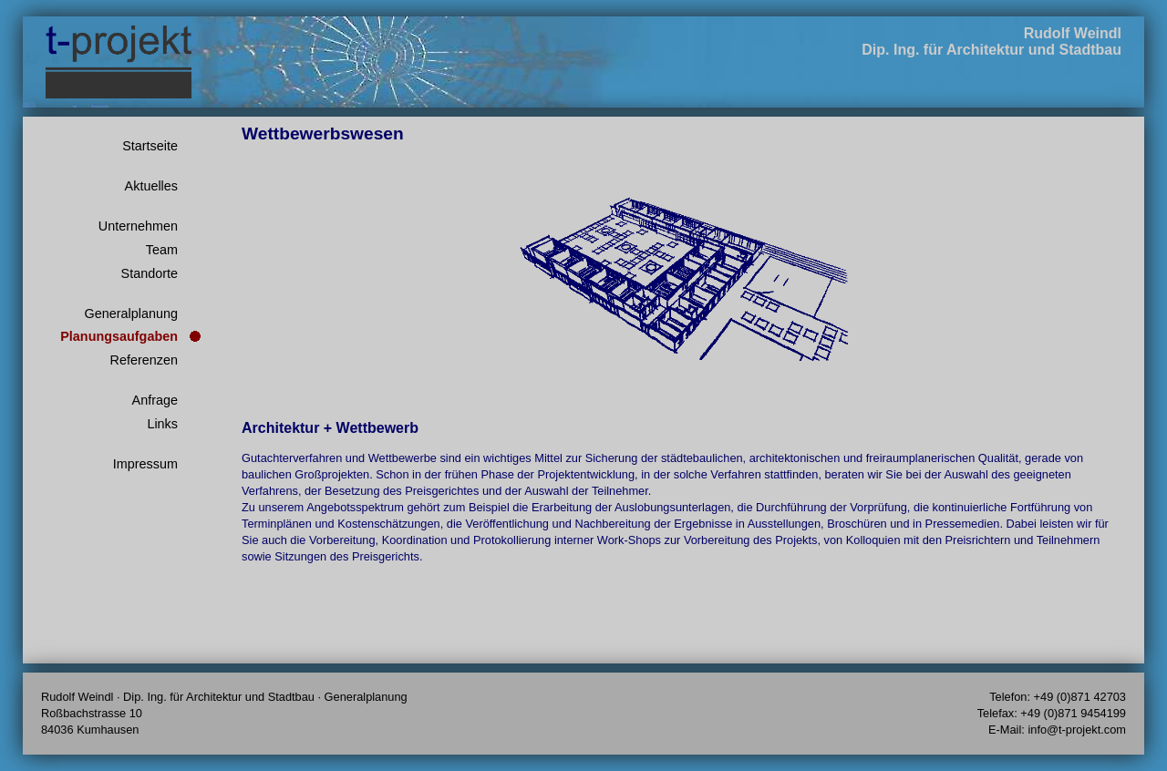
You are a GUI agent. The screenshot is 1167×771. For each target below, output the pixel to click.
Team (162, 249)
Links (162, 423)
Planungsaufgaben (119, 336)
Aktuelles (151, 186)
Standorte (149, 273)
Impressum (145, 464)
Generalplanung (131, 313)
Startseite (150, 146)
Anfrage (155, 400)
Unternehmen (138, 226)
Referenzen (144, 360)
